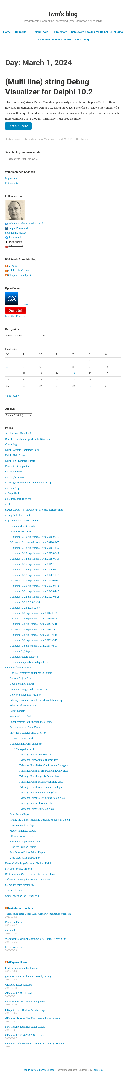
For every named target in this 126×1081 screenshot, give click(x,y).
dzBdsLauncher (13, 471)
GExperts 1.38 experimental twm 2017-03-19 (34, 640)
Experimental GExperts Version (22, 520)
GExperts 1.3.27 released (18, 993)
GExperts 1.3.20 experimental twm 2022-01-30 (35, 585)
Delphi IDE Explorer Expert (20, 460)
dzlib (7, 504)
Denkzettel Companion (17, 466)
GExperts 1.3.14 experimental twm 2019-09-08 (35, 558)
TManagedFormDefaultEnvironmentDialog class (45, 765)
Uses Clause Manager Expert (25, 857)
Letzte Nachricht (14, 947)
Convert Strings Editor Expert (25, 694)
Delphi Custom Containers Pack (22, 449)
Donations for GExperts (22, 526)
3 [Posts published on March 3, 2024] (105, 360)
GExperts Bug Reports (22, 651)
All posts (11, 266)
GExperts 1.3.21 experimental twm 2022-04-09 (35, 591)
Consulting (82, 39)
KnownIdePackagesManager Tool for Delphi (28, 863)
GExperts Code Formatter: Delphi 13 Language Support (34, 1043)
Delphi (31, 139)
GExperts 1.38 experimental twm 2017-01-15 (34, 634)
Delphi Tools (40, 32)
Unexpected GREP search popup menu (25, 1001)
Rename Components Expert (25, 841)
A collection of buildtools (18, 433)
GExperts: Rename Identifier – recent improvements (32, 1018)
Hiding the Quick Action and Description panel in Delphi (40, 819)
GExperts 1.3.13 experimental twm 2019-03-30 (35, 553)
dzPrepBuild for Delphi (17, 515)
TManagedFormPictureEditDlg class (38, 792)
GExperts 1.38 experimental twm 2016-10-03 (34, 629)
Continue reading (19, 127)
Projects (59, 32)
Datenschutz (11, 183)
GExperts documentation (18, 667)
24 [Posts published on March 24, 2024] (106, 379)
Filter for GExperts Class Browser (28, 732)
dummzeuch (14, 139)
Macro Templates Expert (23, 830)
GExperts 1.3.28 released (18, 984)
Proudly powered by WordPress (38, 1070)
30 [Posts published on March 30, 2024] (90, 386)
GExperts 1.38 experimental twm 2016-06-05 (34, 613)
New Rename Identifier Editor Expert (25, 1026)
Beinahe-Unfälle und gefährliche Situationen (28, 439)
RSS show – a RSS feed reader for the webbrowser (32, 874)
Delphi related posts (17, 270)
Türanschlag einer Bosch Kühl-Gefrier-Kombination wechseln (38, 913)
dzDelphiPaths (13, 493)
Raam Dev (98, 1070)
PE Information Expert (22, 836)
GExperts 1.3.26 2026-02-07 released (25, 1035)
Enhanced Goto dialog (21, 716)
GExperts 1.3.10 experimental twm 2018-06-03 (35, 536)
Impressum (11, 178)
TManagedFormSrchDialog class (36, 808)
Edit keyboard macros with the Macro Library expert (37, 700)
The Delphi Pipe (13, 890)
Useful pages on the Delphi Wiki (22, 895)
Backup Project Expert (22, 678)
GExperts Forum (18, 962)
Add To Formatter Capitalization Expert (31, 672)
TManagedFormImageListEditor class (39, 776)
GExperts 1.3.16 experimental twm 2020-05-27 (35, 569)
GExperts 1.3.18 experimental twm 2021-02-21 (35, 580)
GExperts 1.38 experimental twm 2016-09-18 (34, 623)
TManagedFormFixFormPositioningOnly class (43, 770)
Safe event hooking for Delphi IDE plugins (97, 32)
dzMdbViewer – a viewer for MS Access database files (34, 509)
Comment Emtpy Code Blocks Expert (30, 689)
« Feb (8, 395)
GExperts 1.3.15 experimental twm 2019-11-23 (34, 564)
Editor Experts (17, 710)
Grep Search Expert (20, 814)
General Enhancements (22, 738)
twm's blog (63, 14)
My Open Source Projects (18, 868)
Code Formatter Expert (22, 683)
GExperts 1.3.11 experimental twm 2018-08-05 (34, 542)
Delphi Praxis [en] (16, 228)
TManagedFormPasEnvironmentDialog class (42, 787)
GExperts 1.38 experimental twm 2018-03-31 (34, 645)
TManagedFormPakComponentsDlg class (41, 781)
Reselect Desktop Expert (23, 846)
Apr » (16, 395)
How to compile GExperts (23, 825)
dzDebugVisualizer (44, 139)
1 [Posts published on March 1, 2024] (73, 360)
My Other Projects (15, 316)
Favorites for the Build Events (26, 727)
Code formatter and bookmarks (21, 968)
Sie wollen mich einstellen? (54, 39)
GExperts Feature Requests (24, 656)
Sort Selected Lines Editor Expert (27, 852)
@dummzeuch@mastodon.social (24, 223)
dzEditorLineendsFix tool (18, 498)
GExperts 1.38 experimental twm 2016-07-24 (34, 618)
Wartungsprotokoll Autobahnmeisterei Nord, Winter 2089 (35, 938)
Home (7, 32)
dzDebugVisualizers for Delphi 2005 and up (28, 482)
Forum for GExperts (20, 531)
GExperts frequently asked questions (29, 662)
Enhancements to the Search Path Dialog (31, 721)
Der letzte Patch (13, 922)
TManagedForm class (25, 749)
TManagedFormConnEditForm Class (38, 759)
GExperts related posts (18, 275)
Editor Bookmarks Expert (23, 705)
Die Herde (10, 930)
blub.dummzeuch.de (16, 232)
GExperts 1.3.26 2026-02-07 (25, 607)
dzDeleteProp (12, 488)
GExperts (20, 32)
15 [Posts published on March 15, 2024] (73, 373)
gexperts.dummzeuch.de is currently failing (28, 976)
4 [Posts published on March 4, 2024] (7, 367)
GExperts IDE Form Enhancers (26, 743)
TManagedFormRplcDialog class (36, 803)
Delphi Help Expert (15, 455)
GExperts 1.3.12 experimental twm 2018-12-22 (35, 547)
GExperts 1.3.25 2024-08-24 (25, 602)
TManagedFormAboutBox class (36, 754)
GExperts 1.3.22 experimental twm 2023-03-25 (35, 596)
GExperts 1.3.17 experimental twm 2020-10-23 (35, 575)
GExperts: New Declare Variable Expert (26, 1010)
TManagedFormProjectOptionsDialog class (42, 797)
